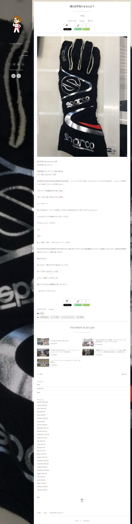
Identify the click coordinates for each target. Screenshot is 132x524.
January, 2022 (41, 402)
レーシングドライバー (68, 317)
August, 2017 (41, 438)
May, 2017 (40, 447)
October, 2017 (41, 431)
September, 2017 (42, 434)
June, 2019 (40, 408)
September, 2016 (42, 470)
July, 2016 (40, 477)
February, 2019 (41, 418)
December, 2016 (42, 460)
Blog (82, 16)
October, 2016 (41, 467)
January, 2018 (41, 425)
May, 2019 (40, 411)
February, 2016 (41, 486)
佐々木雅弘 (80, 317)
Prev (39, 374)
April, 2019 (40, 415)
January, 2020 (41, 405)
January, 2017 (41, 457)
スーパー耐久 (55, 317)
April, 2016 (40, 480)
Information (24, 55)
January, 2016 (41, 490)
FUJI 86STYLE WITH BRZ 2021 (59, 342)
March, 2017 (40, 454)
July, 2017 (40, 441)
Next (124, 374)
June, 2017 (40, 444)
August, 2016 (41, 473)
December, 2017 (42, 428)
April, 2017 (40, 451)
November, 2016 (42, 464)
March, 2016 (40, 483)
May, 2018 (40, 421)
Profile (26, 51)
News (38, 392)
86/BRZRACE (44, 317)
